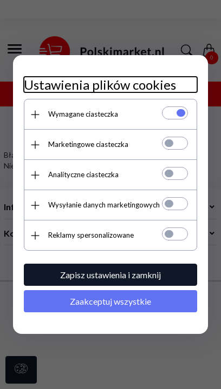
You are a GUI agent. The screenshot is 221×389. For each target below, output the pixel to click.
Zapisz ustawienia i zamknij (110, 275)
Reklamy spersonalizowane (91, 235)
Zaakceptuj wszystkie (110, 301)
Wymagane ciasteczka (83, 114)
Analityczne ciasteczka (83, 174)
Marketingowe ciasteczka (88, 144)
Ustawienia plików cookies (100, 84)
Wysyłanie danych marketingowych (104, 204)
